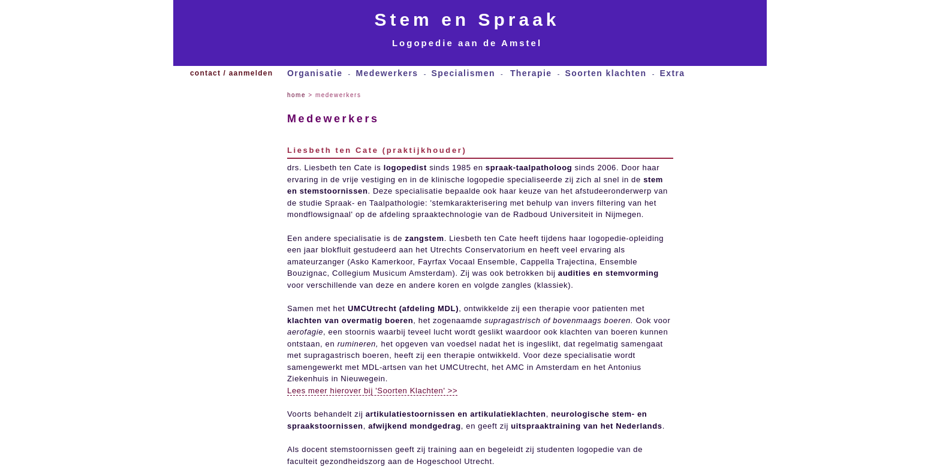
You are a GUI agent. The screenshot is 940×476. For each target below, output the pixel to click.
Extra (672, 73)
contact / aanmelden (231, 73)
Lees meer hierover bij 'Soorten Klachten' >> (372, 390)
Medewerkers (386, 73)
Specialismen (463, 73)
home (296, 95)
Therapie (531, 73)
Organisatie (314, 73)
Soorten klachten (605, 73)
